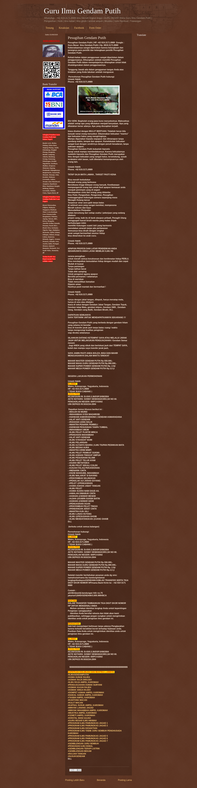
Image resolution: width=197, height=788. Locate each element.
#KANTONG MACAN (77, 700)
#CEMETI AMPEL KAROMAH (81, 715)
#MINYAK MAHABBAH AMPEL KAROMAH (88, 710)
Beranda (101, 780)
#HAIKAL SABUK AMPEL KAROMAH (85, 695)
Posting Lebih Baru (74, 780)
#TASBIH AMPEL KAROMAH (81, 697)
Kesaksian (64, 27)
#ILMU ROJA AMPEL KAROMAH (83, 682)
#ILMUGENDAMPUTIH (78, 675)
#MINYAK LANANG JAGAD (80, 708)
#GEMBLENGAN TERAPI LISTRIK (84, 749)
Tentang (50, 27)
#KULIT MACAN (75, 703)
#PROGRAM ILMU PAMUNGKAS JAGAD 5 (88, 736)
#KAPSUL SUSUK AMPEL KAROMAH (85, 705)
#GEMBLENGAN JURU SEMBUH (83, 743)
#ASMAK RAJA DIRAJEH (80, 680)
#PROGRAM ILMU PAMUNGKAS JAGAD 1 (88, 723)
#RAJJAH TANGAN (77, 754)
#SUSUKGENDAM (76, 756)
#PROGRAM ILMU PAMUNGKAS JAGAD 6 (88, 738)
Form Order (95, 27)
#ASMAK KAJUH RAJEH (79, 687)
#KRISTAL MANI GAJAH (79, 718)
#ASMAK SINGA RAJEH (79, 690)
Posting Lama (125, 780)
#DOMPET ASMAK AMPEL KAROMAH (86, 692)
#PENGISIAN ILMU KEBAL (80, 746)
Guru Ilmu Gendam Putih (82, 11)
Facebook (79, 27)
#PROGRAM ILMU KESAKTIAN (82, 728)
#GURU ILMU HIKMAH (82, 720)
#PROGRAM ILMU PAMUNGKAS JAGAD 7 (88, 741)
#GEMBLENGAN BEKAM (79, 751)
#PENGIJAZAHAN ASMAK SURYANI (85, 685)
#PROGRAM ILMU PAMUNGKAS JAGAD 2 (88, 726)
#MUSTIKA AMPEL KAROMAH (82, 713)
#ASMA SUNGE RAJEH (79, 677)
